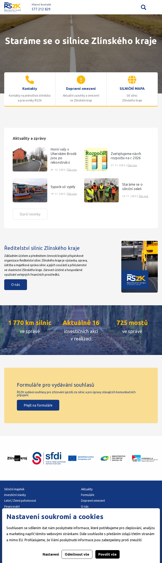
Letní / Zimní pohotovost (20, 500)
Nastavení (51, 554)
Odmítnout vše (77, 554)
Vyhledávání (143, 7)
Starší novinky (30, 214)
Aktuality (87, 489)
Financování (12, 506)
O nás (15, 284)
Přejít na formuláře (38, 405)
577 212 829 (41, 9)
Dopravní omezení (93, 500)
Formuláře (87, 495)
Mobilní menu (155, 7)
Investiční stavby (15, 495)
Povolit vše (107, 554)
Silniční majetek (14, 489)
